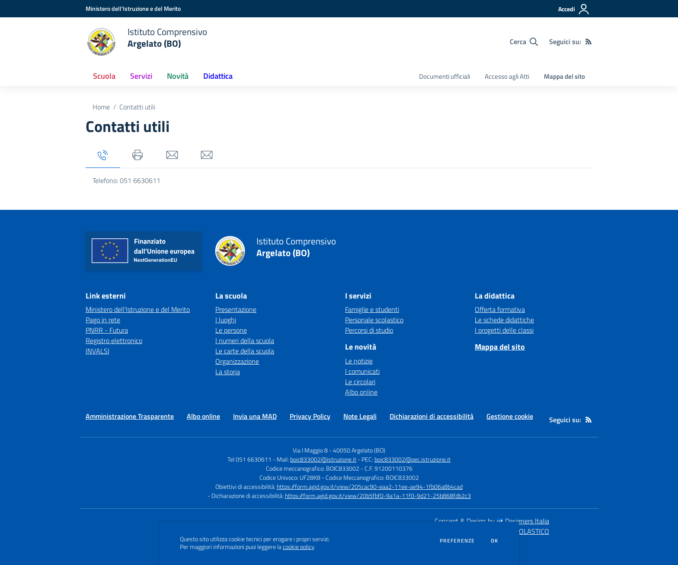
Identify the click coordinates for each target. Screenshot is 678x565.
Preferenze (457, 540)
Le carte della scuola (244, 351)
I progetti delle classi (504, 330)
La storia (227, 371)
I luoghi (225, 320)
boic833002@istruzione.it (323, 459)
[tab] (103, 155)
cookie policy (298, 547)
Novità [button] (178, 76)
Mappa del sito (564, 76)
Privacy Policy (310, 416)
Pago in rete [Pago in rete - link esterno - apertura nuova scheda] (103, 320)
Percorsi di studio (369, 330)
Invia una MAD (255, 416)
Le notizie (359, 361)
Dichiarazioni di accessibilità (431, 416)
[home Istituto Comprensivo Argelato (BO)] (146, 41)
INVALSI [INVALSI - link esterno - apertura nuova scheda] (97, 351)
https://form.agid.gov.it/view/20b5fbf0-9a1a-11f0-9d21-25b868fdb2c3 (378, 495)
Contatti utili (137, 107)
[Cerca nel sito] (523, 41)
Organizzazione (237, 361)
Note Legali (360, 416)
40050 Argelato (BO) (359, 450)
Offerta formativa (500, 309)
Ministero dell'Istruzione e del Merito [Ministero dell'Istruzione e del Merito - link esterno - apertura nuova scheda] (138, 309)
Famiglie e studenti (372, 309)
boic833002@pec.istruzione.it (412, 459)
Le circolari (360, 381)
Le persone (231, 330)
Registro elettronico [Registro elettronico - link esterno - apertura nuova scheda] (114, 340)
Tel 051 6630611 (249, 459)
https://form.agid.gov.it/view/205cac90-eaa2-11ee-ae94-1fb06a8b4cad (370, 486)
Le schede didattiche (504, 320)
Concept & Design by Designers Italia (492, 521)
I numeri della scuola (244, 340)
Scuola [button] (104, 76)
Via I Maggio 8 (310, 450)
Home (101, 107)
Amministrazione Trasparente (130, 416)
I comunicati (362, 371)
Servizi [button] (141, 76)
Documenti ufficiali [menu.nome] (444, 76)
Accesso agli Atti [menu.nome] (507, 76)
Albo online (361, 392)
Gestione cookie (509, 416)
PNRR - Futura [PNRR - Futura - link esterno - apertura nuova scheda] (107, 330)
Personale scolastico (374, 320)
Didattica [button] (218, 76)
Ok (495, 540)
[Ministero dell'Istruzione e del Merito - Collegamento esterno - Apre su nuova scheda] (133, 8)
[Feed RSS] (588, 41)
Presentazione (235, 309)
